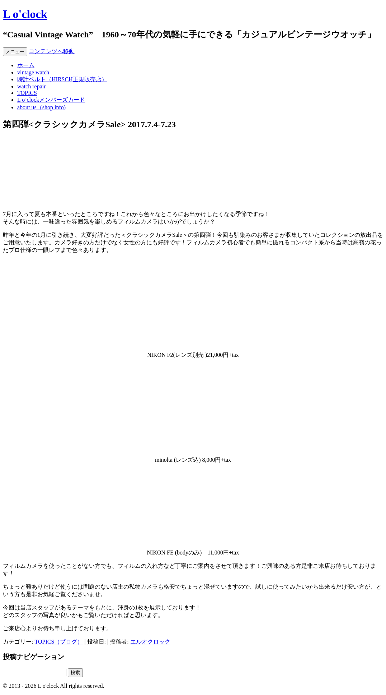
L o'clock (25, 14)
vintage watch (33, 72)
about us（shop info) (41, 107)
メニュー (15, 51)
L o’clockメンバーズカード (51, 100)
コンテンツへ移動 (52, 51)
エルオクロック (150, 642)
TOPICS (27, 93)
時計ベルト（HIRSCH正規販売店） (62, 79)
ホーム (25, 65)
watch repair (31, 86)
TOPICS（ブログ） (58, 642)
